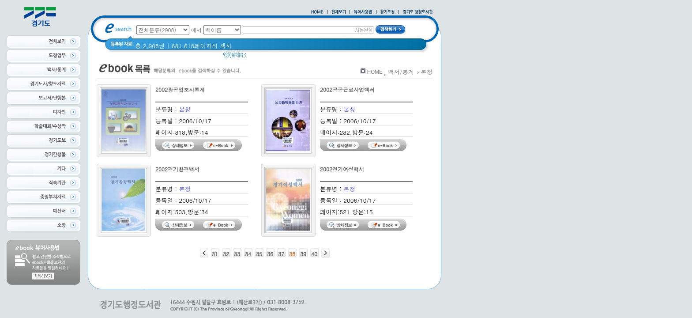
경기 (325, 57)
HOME (375, 71)
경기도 (346, 57)
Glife (306, 57)
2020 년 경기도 (272, 57)
